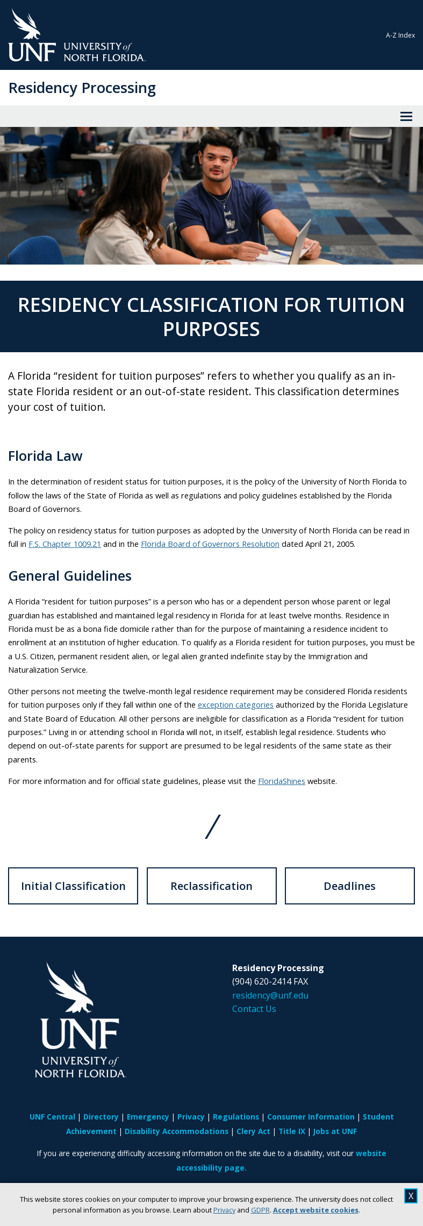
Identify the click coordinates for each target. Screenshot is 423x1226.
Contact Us (254, 1009)
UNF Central (52, 1116)
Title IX (291, 1131)
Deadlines (350, 886)
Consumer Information (311, 1116)
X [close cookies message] (410, 1196)
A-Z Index (400, 35)
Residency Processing (82, 87)
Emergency (148, 1116)
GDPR (260, 1210)
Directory (101, 1116)
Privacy (224, 1210)
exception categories (236, 704)
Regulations (236, 1116)
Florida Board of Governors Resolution (210, 543)
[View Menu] (406, 116)
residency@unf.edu (270, 995)
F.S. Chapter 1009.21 (64, 543)
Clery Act (253, 1131)
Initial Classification (73, 886)
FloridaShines (281, 780)
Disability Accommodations (176, 1131)
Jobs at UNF (335, 1131)
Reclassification (211, 886)
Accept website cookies (316, 1210)
